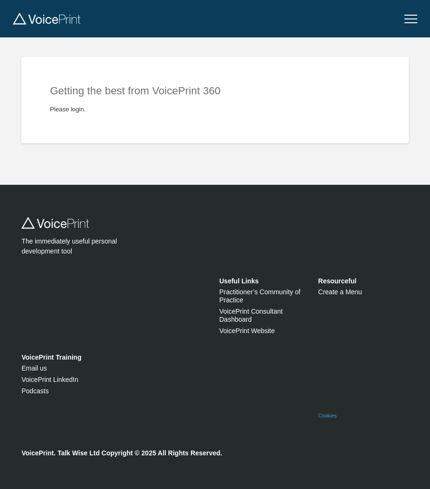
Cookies (327, 415)
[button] (410, 19)
